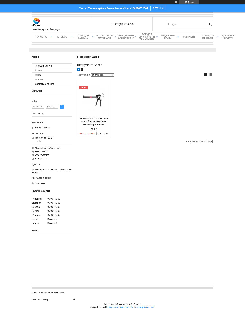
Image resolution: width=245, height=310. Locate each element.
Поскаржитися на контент (117, 307)
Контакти (189, 37)
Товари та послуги (207, 36)
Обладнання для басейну (126, 36)
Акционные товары (41, 300)
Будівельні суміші (168, 36)
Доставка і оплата (228, 36)
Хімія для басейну (83, 36)
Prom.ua (137, 304)
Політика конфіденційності (143, 307)
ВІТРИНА (158, 8)
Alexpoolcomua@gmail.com (48, 148)
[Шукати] (210, 24)
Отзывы (39, 79)
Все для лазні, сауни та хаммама (147, 37)
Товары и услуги (43, 65)
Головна (41, 37)
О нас (38, 75)
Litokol (62, 37)
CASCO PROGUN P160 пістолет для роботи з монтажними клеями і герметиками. (93, 121)
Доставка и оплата (44, 84)
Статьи (38, 70)
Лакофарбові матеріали (104, 36)
